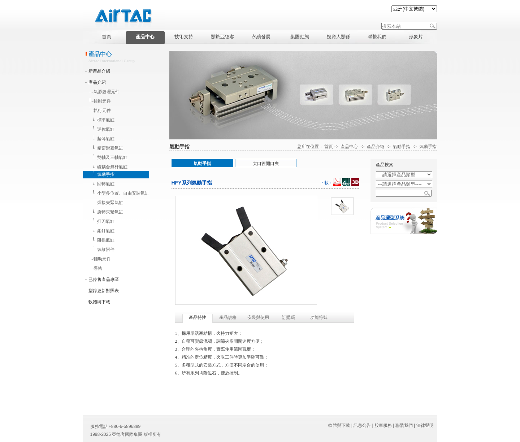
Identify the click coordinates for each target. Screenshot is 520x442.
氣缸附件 (105, 249)
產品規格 (228, 317)
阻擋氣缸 (105, 240)
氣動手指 (105, 174)
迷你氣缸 (105, 129)
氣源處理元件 (107, 91)
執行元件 (102, 110)
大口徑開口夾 (266, 163)
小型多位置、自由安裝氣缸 (123, 193)
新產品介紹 (99, 71)
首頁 (328, 146)
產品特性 (197, 317)
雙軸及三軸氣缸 (112, 157)
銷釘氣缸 (105, 230)
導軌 (98, 268)
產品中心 (349, 146)
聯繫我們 (404, 425)
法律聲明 (425, 425)
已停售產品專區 (103, 279)
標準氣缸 (105, 119)
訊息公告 (362, 425)
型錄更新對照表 (103, 290)
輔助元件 (102, 258)
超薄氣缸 (105, 138)
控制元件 (102, 101)
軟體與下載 (99, 301)
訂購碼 (288, 317)
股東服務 (383, 425)
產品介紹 (97, 82)
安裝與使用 (258, 317)
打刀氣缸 (105, 221)
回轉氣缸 (105, 183)
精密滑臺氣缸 (110, 148)
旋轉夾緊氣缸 (110, 211)
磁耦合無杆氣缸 (112, 166)
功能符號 (319, 317)
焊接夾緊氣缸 (110, 202)
